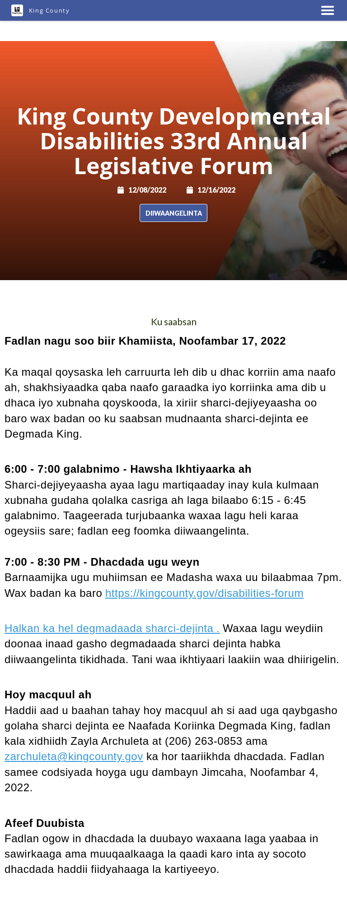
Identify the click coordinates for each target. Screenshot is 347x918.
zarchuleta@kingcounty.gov (74, 756)
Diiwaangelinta (173, 213)
